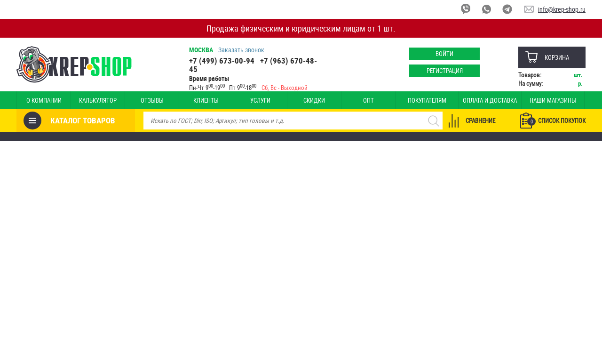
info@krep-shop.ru (562, 9)
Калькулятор (98, 100)
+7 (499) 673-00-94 (221, 60)
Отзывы (152, 100)
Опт (368, 100)
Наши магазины (553, 100)
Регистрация (445, 70)
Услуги (260, 100)
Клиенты (206, 100)
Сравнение (480, 120)
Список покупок (556, 121)
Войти (444, 53)
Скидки (314, 100)
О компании (44, 100)
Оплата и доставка (490, 100)
